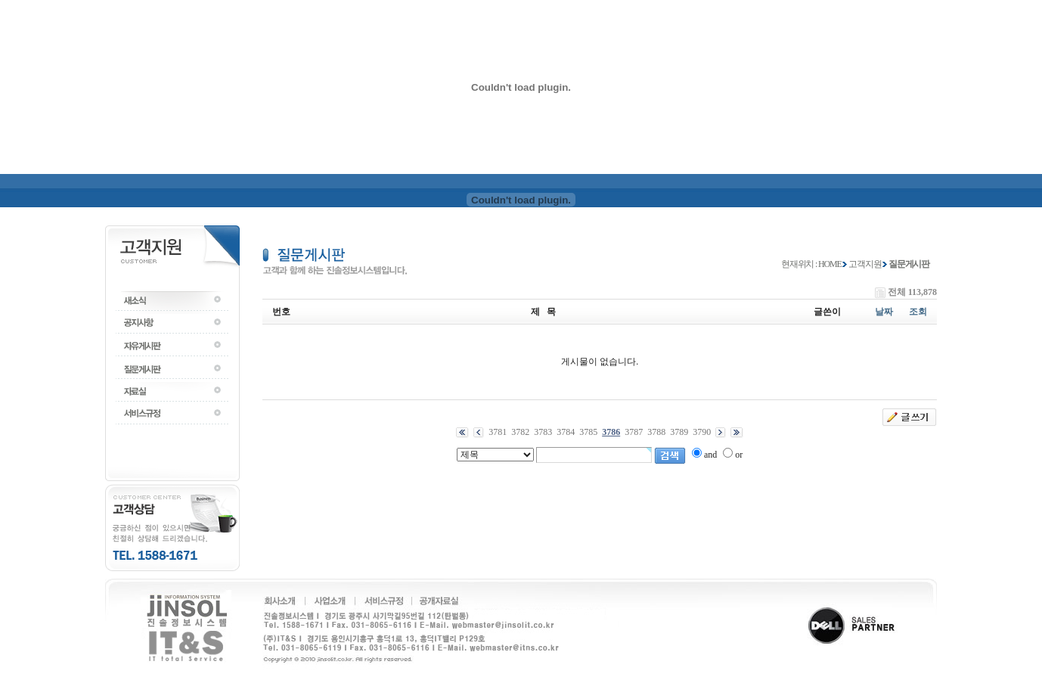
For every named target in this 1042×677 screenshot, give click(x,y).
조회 (918, 311)
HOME (830, 264)
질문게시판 (908, 264)
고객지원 (864, 264)
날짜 (884, 311)
